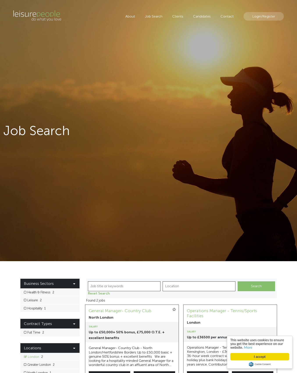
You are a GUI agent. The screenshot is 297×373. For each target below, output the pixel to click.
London (35, 357)
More (248, 347)
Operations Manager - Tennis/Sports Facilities (222, 313)
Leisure (34, 300)
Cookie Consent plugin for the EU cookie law (260, 364)
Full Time (35, 332)
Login (256, 16)
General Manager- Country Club (120, 310)
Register (268, 16)
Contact (227, 16)
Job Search (153, 16)
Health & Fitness (40, 292)
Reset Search (99, 293)
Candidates (202, 16)
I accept (260, 356)
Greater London (41, 365)
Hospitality (36, 308)
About (130, 16)
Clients (177, 16)
